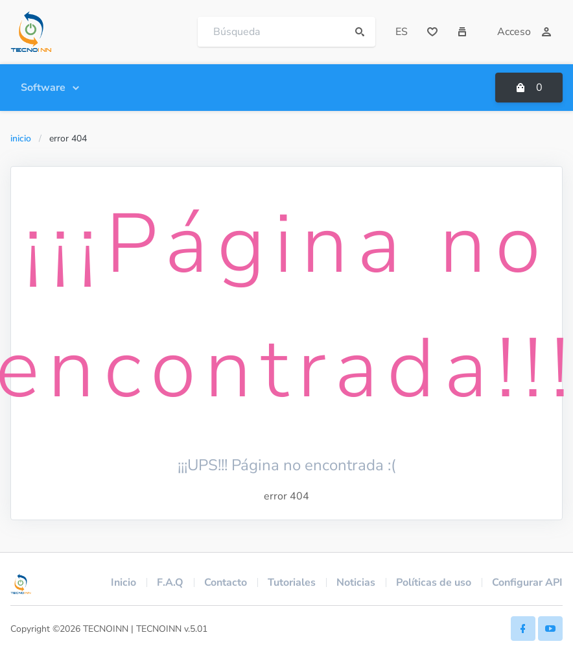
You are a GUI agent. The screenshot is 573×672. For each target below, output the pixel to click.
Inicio (20, 138)
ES (401, 32)
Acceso (524, 32)
